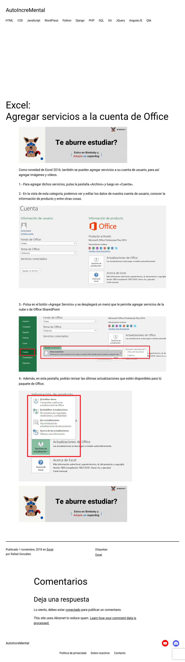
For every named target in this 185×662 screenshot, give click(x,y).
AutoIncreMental (25, 10)
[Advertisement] (92, 61)
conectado (73, 610)
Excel (50, 549)
